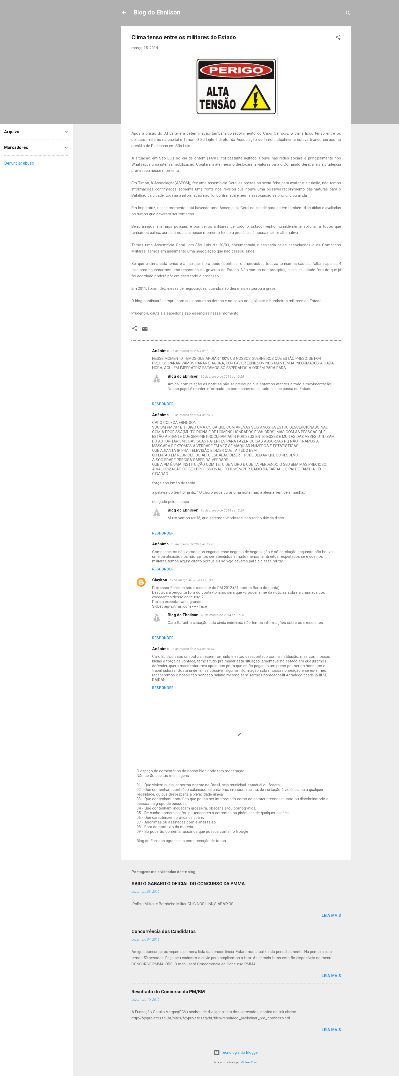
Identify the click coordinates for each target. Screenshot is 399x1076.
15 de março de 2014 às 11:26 (192, 351)
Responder (163, 404)
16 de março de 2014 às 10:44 (192, 649)
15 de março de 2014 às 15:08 (192, 415)
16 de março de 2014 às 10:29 (222, 510)
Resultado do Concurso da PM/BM (168, 991)
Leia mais (331, 915)
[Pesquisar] (348, 14)
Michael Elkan (249, 1062)
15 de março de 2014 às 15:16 (192, 544)
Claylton (159, 580)
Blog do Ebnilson (157, 12)
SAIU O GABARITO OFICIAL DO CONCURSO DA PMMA (188, 883)
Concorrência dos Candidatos (163, 931)
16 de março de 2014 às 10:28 (222, 376)
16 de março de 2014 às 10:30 (222, 615)
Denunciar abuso (19, 163)
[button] (338, 38)
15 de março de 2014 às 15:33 (191, 580)
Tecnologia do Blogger (236, 1052)
